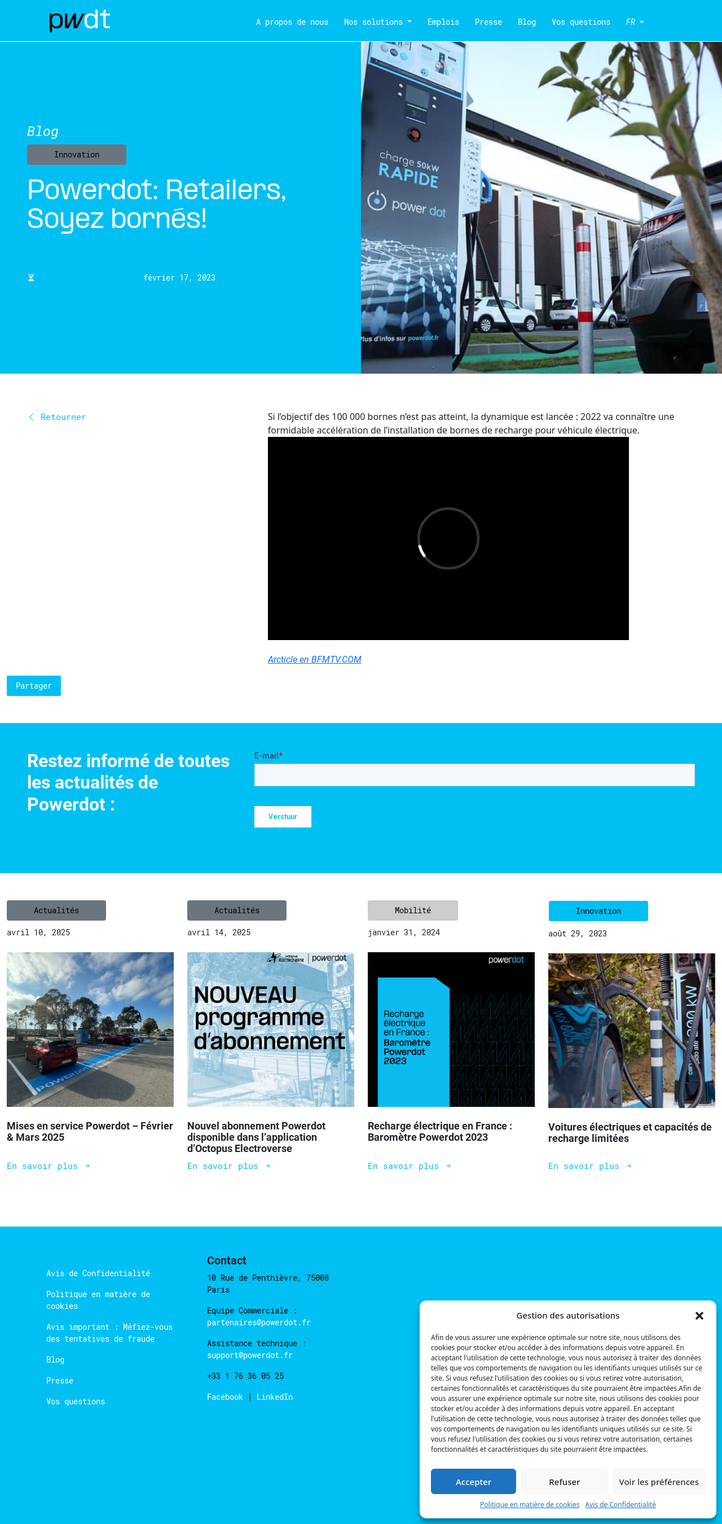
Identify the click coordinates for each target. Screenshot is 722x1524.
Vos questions (581, 21)
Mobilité (413, 910)
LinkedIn (275, 1396)
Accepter (473, 1481)
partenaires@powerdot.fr (259, 1322)
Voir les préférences (659, 1481)
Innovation (76, 154)
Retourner (56, 416)
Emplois (443, 21)
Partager (34, 685)
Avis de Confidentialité (620, 1504)
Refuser (564, 1481)
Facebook (227, 1396)
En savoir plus (49, 1165)
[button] (699, 1315)
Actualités (56, 910)
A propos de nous (292, 21)
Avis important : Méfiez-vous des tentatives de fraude (109, 1332)
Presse (488, 21)
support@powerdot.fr (250, 1355)
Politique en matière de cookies (529, 1504)
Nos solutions (373, 21)
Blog (527, 21)
